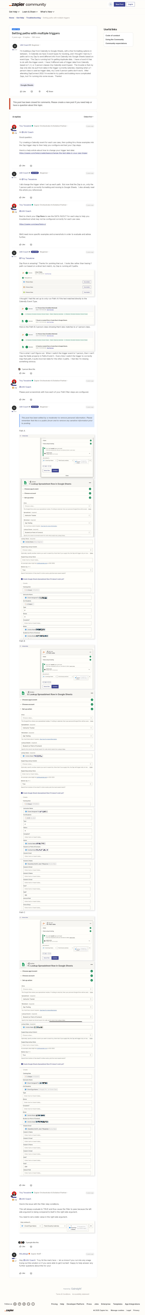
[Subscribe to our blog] (24, 1304)
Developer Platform (75, 1304)
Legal (129, 1310)
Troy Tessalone (25, 126)
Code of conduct (113, 35)
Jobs (96, 1304)
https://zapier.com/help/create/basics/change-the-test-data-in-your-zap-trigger (53, 153)
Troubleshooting (33, 18)
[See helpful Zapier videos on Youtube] (33, 1304)
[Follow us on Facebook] (15, 1304)
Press (89, 1304)
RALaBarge (23, 1254)
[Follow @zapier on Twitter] (28, 1304)
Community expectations (116, 43)
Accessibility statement (80, 1294)
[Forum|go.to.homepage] (28, 4)
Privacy (136, 1310)
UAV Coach (24, 45)
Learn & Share (30, 11)
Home (11, 18)
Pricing (54, 1304)
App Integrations (132, 1304)
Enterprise (105, 1304)
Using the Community (115, 39)
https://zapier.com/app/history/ (32, 224)
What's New (47, 11)
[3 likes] (28, 1242)
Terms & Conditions (63, 1294)
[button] (119, 4)
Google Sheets (27, 85)
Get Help (14, 11)
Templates (117, 1304)
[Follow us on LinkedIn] (19, 1304)
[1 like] (26, 369)
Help (62, 1304)
